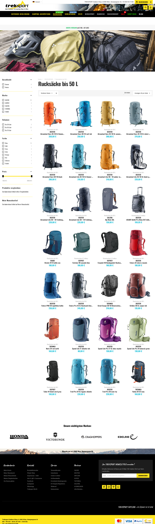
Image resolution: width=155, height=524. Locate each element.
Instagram (30, 477)
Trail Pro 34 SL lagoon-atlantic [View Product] (81, 365)
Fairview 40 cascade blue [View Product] (81, 236)
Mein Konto (7, 464)
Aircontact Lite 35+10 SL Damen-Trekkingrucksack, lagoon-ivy (81, 170)
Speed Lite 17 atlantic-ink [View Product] (81, 322)
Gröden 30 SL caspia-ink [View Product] (138, 279)
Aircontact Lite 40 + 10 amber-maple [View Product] (109, 150)
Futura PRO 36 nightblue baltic (52, 299)
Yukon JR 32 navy (138, 385)
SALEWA (109, 211)
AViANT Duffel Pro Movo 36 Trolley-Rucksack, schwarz (138, 213)
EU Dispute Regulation (58, 477)
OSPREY (81, 254)
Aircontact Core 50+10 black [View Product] (52, 150)
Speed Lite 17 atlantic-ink (81, 342)
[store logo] (16, 6)
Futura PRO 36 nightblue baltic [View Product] (52, 279)
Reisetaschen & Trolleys (138, 209)
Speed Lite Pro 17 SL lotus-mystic (109, 342)
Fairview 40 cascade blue (81, 256)
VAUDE (52, 254)
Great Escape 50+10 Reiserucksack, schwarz (110, 299)
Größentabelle (55, 472)
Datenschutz (55, 483)
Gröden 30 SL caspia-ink (138, 299)
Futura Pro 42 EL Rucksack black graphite (81, 299)
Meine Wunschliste (10, 469)
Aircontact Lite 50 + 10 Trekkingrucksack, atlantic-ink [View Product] (52, 193)
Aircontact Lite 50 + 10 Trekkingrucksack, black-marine (81, 213)
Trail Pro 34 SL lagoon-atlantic (81, 385)
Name (49, 87)
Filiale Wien (31, 466)
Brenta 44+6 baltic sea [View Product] (52, 236)
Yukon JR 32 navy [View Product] (138, 365)
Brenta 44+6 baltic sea (52, 256)
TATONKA (110, 297)
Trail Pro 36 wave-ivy (109, 385)
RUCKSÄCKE (49, 73)
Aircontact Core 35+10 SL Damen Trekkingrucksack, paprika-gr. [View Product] (52, 107)
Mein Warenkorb (9, 466)
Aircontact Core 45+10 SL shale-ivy (138, 127)
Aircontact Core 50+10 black (52, 170)
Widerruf (53, 480)
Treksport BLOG (32, 483)
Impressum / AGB (33, 469)
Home (40, 73)
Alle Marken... (78, 483)
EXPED (76, 472)
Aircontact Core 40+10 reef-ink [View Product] (81, 107)
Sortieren (43, 87)
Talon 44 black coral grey (52, 385)
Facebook (30, 474)
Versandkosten (55, 464)
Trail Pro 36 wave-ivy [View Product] (109, 365)
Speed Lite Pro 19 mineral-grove (138, 342)
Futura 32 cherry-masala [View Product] (138, 236)
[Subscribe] (143, 469)
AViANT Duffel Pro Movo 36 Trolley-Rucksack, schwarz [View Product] (138, 193)
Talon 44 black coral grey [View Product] (52, 365)
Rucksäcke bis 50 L (52, 123)
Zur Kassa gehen (9, 474)
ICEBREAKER (78, 480)
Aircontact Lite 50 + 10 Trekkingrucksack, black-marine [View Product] (81, 193)
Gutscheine (54, 466)
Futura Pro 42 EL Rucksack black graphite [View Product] (81, 279)
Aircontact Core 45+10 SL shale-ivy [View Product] (138, 107)
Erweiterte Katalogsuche (58, 474)
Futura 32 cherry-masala (138, 256)
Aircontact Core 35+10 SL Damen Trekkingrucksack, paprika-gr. (52, 127)
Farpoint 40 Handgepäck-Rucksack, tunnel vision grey (110, 256)
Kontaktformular (32, 464)
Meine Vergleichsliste (11, 472)
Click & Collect (55, 469)
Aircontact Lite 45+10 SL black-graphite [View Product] (138, 150)
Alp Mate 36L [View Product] (109, 193)
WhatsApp (30, 480)
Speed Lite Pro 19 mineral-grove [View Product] (138, 322)
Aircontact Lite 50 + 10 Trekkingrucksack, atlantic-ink (52, 213)
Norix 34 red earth (52, 342)
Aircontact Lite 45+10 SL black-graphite (138, 170)
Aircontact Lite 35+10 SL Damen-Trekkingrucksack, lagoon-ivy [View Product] (81, 150)
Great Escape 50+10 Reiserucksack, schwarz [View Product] (109, 279)
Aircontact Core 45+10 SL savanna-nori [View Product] (109, 107)
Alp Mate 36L (109, 213)
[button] (37, 2)
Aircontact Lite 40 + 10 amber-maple (110, 170)
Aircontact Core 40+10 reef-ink (81, 127)
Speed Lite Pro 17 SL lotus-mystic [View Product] (109, 322)
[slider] (3, 170)
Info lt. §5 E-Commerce (34, 472)
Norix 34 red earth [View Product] (52, 322)
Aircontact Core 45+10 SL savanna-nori (110, 127)
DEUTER (52, 125)
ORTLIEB (77, 469)
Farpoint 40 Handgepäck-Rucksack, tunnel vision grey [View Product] (109, 236)
